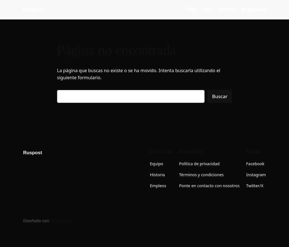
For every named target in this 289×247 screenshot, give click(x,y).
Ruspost (33, 9)
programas (254, 9)
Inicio (208, 9)
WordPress (60, 220)
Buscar (219, 96)
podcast (228, 9)
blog (191, 9)
